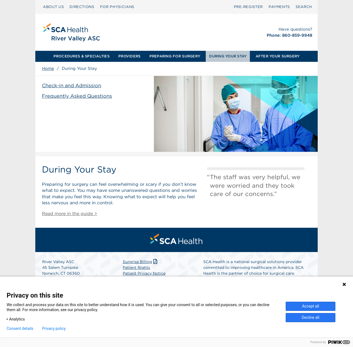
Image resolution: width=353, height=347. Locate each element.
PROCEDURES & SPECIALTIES (81, 56)
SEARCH (304, 7)
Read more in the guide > (69, 213)
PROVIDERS (129, 56)
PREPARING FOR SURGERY (174, 56)
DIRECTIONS (81, 7)
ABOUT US (53, 7)
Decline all (310, 317)
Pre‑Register (248, 7)
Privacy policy (54, 328)
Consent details (20, 328)
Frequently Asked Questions (77, 96)
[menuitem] (53, 7)
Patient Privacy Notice (144, 273)
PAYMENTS (279, 7)
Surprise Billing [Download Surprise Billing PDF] (140, 261)
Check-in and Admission (71, 85)
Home (48, 68)
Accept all (310, 306)
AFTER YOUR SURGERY (278, 56)
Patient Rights (136, 267)
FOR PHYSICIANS (117, 7)
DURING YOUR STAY (228, 56)
